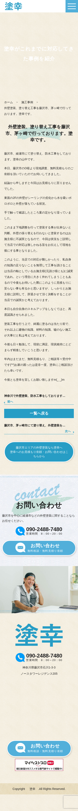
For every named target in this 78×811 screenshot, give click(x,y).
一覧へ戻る (39, 413)
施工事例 (27, 102)
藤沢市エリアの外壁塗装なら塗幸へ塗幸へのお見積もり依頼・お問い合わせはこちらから (39, 452)
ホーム (8, 102)
